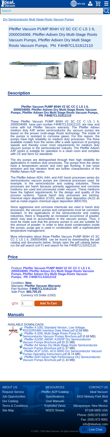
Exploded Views (55, 405)
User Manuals (55, 401)
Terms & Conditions (15, 405)
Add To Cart (48, 303)
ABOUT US (9, 387)
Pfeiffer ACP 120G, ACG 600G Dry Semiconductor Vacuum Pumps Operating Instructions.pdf (62, 353)
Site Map (8, 410)
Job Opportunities (13, 396)
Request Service (13, 391)
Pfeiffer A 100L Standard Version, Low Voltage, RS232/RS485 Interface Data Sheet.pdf (54, 329)
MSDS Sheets (55, 410)
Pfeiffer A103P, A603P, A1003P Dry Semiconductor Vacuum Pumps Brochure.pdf (57, 341)
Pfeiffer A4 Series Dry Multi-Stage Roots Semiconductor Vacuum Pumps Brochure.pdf (60, 347)
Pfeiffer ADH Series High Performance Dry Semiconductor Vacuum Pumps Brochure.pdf (62, 358)
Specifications (55, 396)
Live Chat (95, 429)
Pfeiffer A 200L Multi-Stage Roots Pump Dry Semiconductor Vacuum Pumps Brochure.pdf (52, 335)
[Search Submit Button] (106, 10)
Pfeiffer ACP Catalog (55, 391)
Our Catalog (10, 401)
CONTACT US (98, 387)
